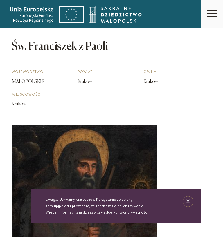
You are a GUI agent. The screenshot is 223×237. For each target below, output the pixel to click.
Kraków (19, 104)
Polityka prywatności (130, 212)
